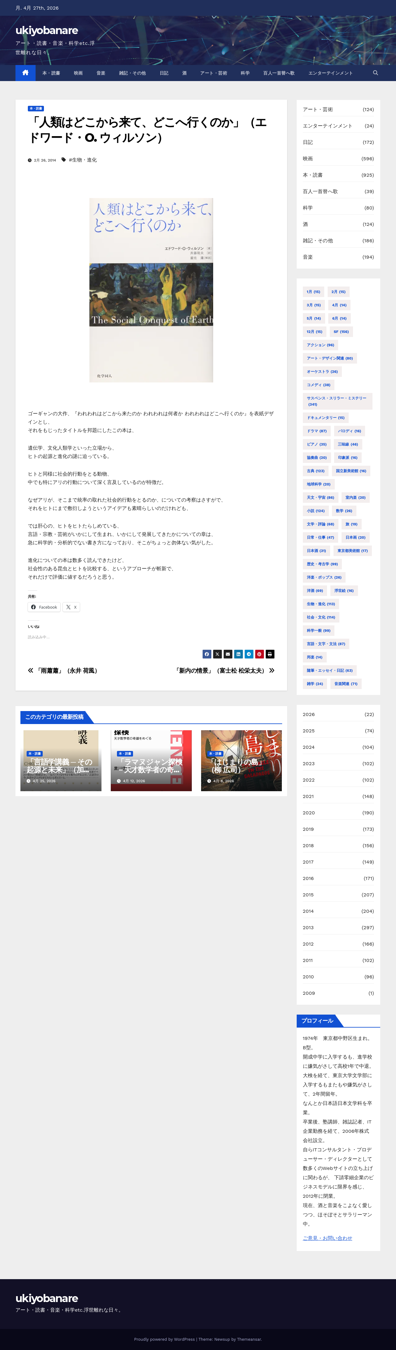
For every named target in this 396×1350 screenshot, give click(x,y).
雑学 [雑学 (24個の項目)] (315, 684)
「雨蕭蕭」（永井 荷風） (64, 670)
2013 (308, 927)
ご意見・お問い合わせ (327, 1238)
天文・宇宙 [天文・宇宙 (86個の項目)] (320, 497)
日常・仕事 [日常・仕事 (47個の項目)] (320, 537)
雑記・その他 (132, 73)
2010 (308, 977)
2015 (308, 895)
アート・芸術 (213, 73)
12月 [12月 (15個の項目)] (315, 332)
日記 (164, 73)
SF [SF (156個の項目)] (341, 332)
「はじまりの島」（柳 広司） (236, 765)
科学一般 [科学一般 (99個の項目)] (319, 631)
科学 (245, 73)
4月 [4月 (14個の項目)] (339, 305)
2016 (308, 878)
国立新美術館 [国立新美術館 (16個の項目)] (351, 471)
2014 (308, 911)
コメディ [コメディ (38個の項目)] (319, 385)
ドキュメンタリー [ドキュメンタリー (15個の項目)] (326, 418)
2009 (309, 993)
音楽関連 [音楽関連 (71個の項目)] (346, 684)
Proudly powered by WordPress (165, 1339)
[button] (375, 73)
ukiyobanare (46, 30)
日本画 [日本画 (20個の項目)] (356, 537)
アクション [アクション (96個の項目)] (320, 345)
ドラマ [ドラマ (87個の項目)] (317, 431)
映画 (78, 73)
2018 (308, 845)
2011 (308, 960)
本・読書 (51, 73)
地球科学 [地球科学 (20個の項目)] (319, 484)
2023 (309, 763)
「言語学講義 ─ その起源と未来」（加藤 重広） (59, 769)
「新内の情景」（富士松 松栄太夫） (224, 670)
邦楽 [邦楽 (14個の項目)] (315, 657)
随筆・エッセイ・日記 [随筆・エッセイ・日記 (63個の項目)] (330, 670)
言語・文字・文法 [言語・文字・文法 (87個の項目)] (326, 644)
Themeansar (249, 1339)
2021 (308, 796)
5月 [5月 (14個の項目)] (314, 318)
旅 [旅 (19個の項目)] (352, 524)
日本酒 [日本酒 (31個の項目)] (316, 551)
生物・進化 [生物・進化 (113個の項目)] (321, 604)
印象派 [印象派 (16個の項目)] (348, 458)
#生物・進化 (83, 160)
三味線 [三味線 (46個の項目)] (348, 444)
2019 (308, 829)
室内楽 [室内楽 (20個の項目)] (356, 497)
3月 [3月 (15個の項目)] (314, 305)
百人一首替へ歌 (279, 73)
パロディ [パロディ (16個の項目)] (349, 431)
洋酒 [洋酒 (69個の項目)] (315, 591)
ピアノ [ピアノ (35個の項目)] (317, 444)
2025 (309, 731)
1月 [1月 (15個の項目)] (314, 292)
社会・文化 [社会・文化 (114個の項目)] (321, 617)
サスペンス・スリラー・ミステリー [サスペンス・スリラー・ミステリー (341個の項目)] (336, 402)
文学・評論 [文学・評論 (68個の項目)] (320, 524)
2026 (309, 714)
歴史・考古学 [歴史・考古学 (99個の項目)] (322, 564)
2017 (308, 862)
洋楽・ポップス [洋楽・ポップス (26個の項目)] (324, 577)
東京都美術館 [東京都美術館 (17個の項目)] (353, 551)
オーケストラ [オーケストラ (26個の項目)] (322, 372)
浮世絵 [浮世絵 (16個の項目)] (344, 591)
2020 (309, 813)
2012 (308, 944)
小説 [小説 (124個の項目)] (316, 511)
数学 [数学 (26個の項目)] (344, 511)
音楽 (101, 73)
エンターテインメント (330, 73)
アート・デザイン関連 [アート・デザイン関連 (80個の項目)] (330, 358)
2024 (309, 747)
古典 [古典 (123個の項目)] (316, 471)
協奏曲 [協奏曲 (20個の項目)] (317, 458)
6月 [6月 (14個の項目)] (339, 318)
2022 (309, 780)
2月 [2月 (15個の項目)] (339, 292)
